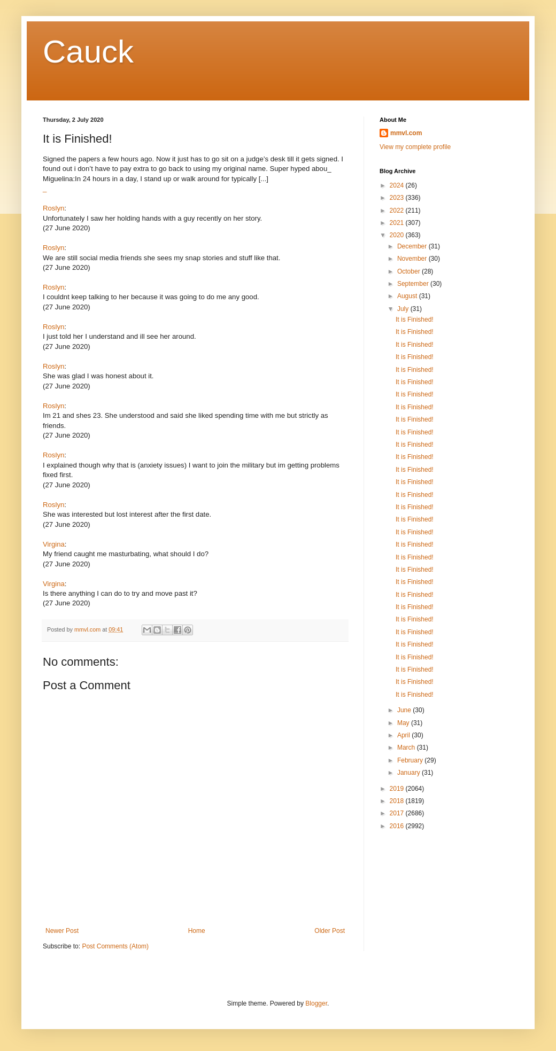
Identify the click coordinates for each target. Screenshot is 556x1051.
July (404, 309)
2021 (398, 223)
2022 (398, 210)
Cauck (88, 51)
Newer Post (62, 931)
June (405, 710)
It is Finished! (415, 319)
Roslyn (53, 208)
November (413, 258)
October (409, 271)
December (413, 246)
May (404, 723)
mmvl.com (406, 133)
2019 (398, 788)
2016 (398, 826)
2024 (398, 185)
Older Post (329, 931)
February (410, 760)
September (413, 283)
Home (196, 931)
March (407, 747)
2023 (398, 197)
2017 (398, 813)
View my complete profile (415, 147)
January (409, 772)
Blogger (316, 1003)
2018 (398, 801)
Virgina (54, 544)
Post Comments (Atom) (115, 946)
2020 (398, 235)
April (404, 735)
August (408, 296)
